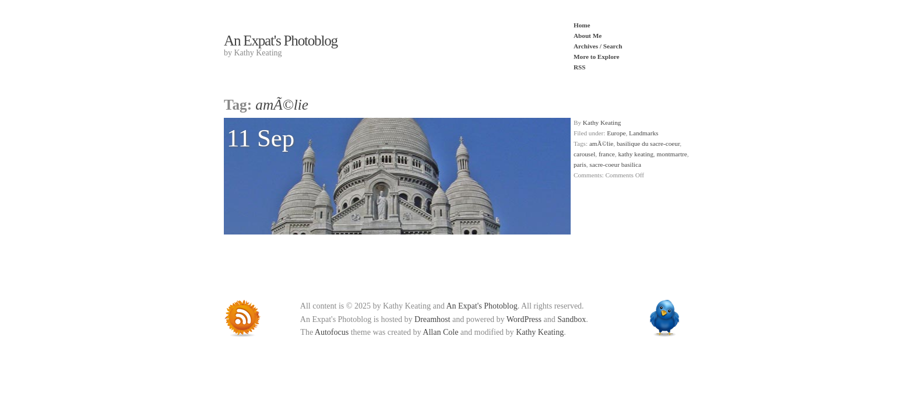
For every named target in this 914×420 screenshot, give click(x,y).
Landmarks (643, 133)
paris (580, 164)
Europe (616, 133)
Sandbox (571, 319)
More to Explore (597, 56)
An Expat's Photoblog (281, 40)
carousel (584, 154)
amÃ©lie (601, 143)
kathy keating (635, 154)
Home (582, 25)
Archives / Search (598, 46)
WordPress (524, 319)
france (607, 154)
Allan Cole (440, 332)
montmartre (672, 154)
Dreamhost (432, 319)
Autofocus (332, 332)
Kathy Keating (602, 122)
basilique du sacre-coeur (648, 143)
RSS (580, 67)
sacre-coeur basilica (615, 164)
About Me (588, 35)
